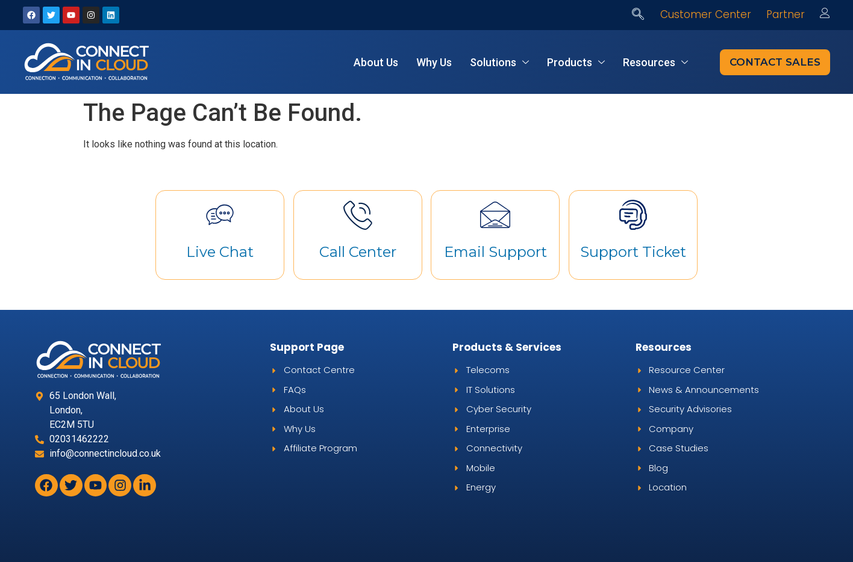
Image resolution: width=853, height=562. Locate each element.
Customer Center (705, 14)
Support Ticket (633, 252)
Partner (785, 14)
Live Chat (220, 252)
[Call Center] (358, 215)
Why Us (434, 62)
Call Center (357, 252)
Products (576, 62)
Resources (655, 62)
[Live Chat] (220, 215)
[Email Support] (495, 215)
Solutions (499, 62)
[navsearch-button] (638, 15)
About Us (376, 62)
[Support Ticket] (633, 215)
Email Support (495, 252)
